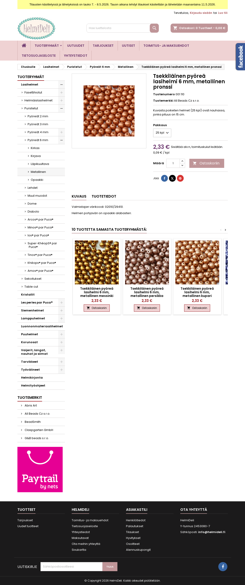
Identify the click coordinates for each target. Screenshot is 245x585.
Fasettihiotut (33, 92)
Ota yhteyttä (193, 509)
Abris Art (30, 405)
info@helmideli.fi (211, 532)
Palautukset (134, 526)
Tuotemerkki (163, 101)
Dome (32, 203)
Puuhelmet (29, 334)
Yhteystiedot (75, 55)
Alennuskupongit (138, 550)
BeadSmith (32, 422)
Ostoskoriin (206, 163)
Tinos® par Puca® (40, 255)
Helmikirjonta (32, 377)
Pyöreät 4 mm (38, 132)
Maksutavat (80, 538)
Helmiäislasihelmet (38, 100)
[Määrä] (173, 163)
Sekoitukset (32, 279)
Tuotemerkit (29, 397)
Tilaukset (132, 532)
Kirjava (36, 156)
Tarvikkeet (29, 362)
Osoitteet (133, 544)
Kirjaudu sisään (201, 13)
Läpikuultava (40, 164)
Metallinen (38, 172)
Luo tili (222, 13)
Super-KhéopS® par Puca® (42, 245)
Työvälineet (30, 369)
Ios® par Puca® (38, 235)
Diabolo (33, 211)
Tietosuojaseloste (39, 55)
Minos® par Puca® (40, 227)
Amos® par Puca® (40, 271)
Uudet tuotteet (27, 526)
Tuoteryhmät (47, 45)
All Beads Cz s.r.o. (37, 413)
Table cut (31, 286)
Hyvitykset (133, 538)
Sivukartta (79, 550)
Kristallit (28, 294)
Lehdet (33, 188)
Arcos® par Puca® (40, 219)
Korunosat (29, 342)
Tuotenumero (164, 94)
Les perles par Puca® (37, 302)
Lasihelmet (29, 84)
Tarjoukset (103, 45)
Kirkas (35, 148)
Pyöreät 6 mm (38, 140)
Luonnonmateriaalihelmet (42, 326)
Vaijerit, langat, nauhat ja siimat (34, 352)
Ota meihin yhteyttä (86, 544)
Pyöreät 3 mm (38, 124)
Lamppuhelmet (33, 318)
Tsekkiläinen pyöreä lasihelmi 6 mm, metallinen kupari (197, 292)
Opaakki (37, 180)
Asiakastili (136, 509)
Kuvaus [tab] (79, 196)
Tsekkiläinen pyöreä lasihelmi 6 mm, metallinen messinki (96, 292)
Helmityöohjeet (33, 385)
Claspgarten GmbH (38, 430)
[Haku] (122, 28)
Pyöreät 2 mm (38, 116)
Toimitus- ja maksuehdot (166, 45)
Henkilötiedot (135, 520)
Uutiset (128, 45)
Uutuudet (75, 45)
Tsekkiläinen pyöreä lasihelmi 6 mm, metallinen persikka (147, 292)
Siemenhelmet (32, 310)
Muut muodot (37, 195)
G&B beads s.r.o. (36, 438)
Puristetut (31, 108)
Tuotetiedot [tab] (104, 196)
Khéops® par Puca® (42, 263)
